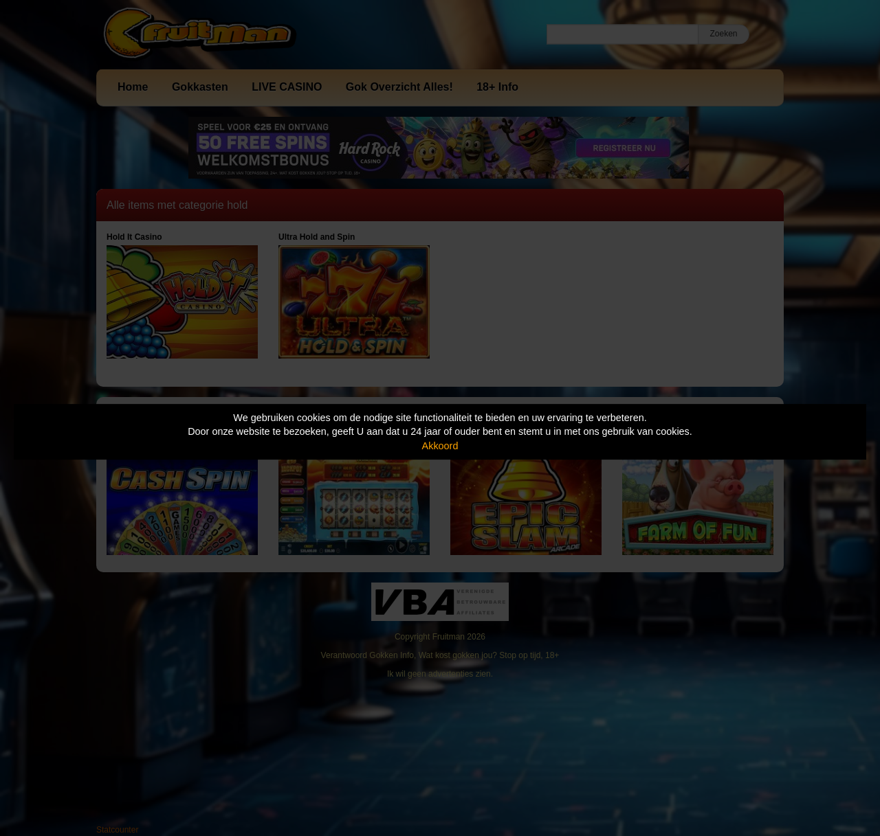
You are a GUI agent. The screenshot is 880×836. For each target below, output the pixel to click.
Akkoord (440, 445)
